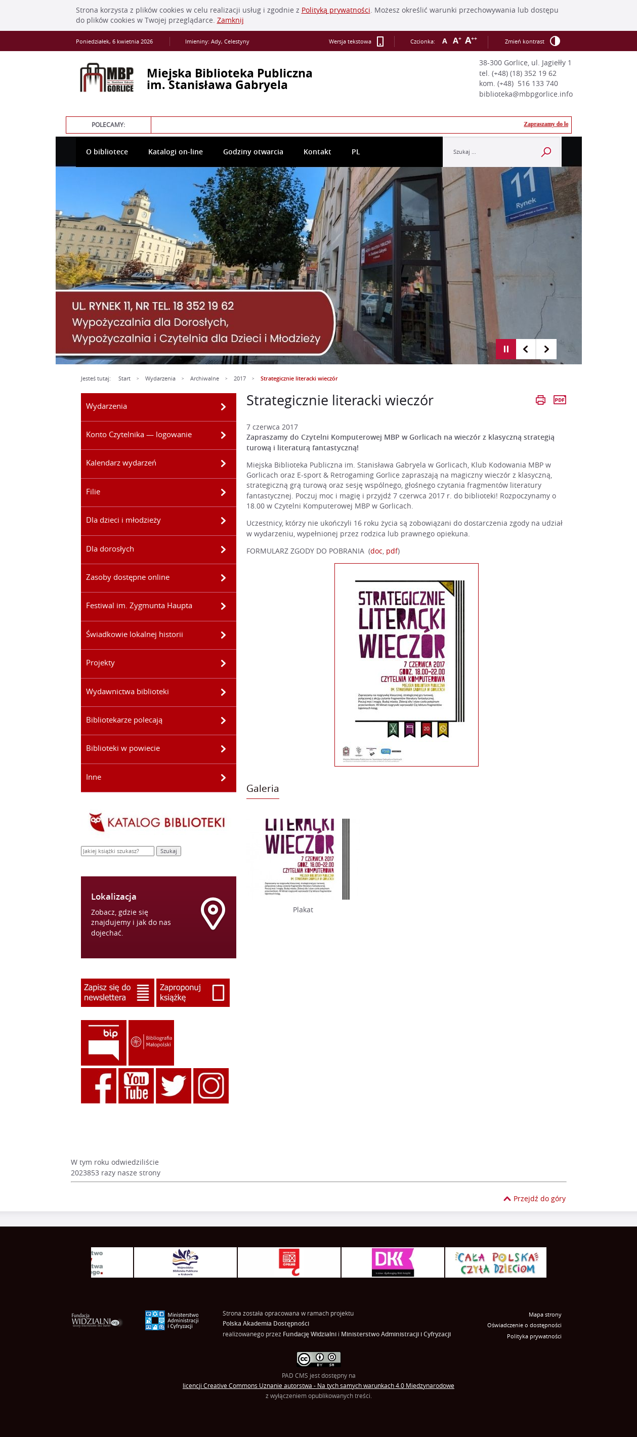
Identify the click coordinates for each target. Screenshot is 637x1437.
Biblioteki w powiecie (123, 748)
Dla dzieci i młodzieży (123, 520)
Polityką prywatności (336, 10)
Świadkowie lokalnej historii (134, 634)
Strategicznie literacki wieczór (299, 378)
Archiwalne (204, 378)
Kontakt (317, 151)
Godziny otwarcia (253, 151)
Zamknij (230, 20)
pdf (392, 551)
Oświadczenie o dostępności (524, 1325)
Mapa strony (545, 1314)
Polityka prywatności (534, 1336)
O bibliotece (107, 151)
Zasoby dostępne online (127, 577)
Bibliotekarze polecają (124, 719)
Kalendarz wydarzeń (121, 462)
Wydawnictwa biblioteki (127, 691)
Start (124, 378)
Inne (93, 777)
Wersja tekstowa (356, 41)
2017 (240, 378)
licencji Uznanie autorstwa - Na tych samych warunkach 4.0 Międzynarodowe (318, 1385)
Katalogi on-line (175, 151)
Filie (93, 491)
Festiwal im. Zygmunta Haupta (139, 605)
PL (356, 151)
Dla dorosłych (110, 548)
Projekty (100, 662)
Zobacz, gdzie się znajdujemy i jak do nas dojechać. (131, 923)
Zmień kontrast (533, 41)
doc (376, 551)
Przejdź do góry (540, 1198)
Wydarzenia (160, 378)
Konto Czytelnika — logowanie (139, 434)
